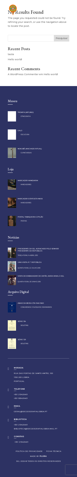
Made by (38, 456)
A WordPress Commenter (23, 74)
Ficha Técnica (53, 451)
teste (11, 54)
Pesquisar (62, 38)
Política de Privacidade (29, 451)
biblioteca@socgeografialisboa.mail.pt (35, 429)
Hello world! (15, 59)
